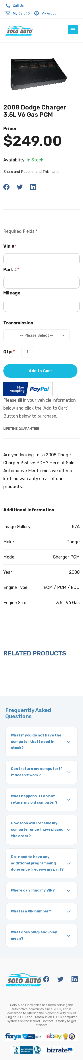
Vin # (10, 246)
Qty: (9, 352)
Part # (11, 270)
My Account (47, 13)
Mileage (11, 293)
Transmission (18, 323)
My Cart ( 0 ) (22, 13)
